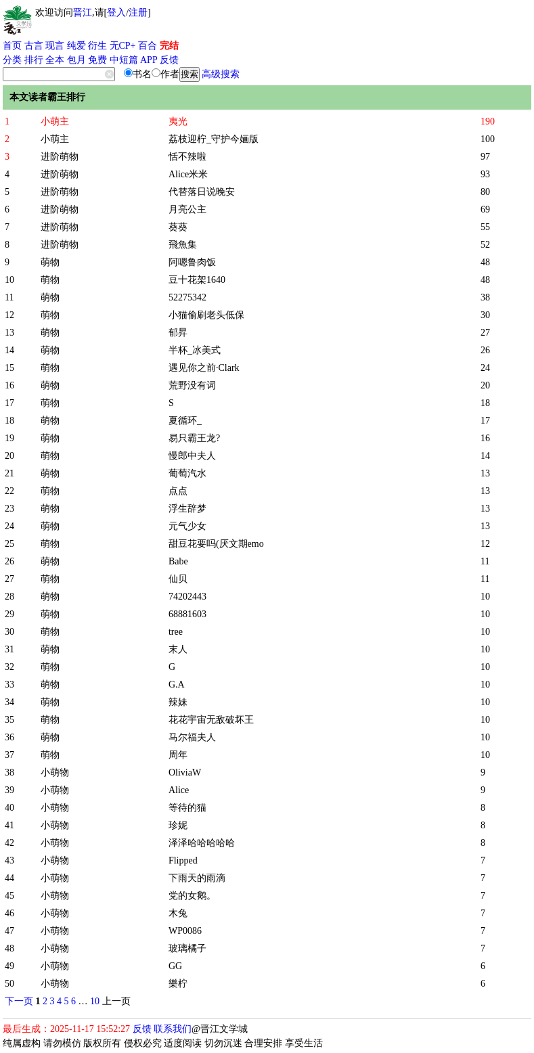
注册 (138, 12)
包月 (76, 60)
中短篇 (124, 60)
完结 (169, 46)
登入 (116, 12)
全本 (54, 60)
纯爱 (76, 46)
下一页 (19, 1001)
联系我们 (173, 1029)
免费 (97, 60)
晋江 (82, 12)
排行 (33, 60)
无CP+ (123, 46)
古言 (33, 46)
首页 (12, 46)
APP (149, 60)
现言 (54, 46)
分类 (12, 60)
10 (94, 1001)
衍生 (97, 46)
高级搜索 (221, 74)
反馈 (169, 60)
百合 (147, 46)
